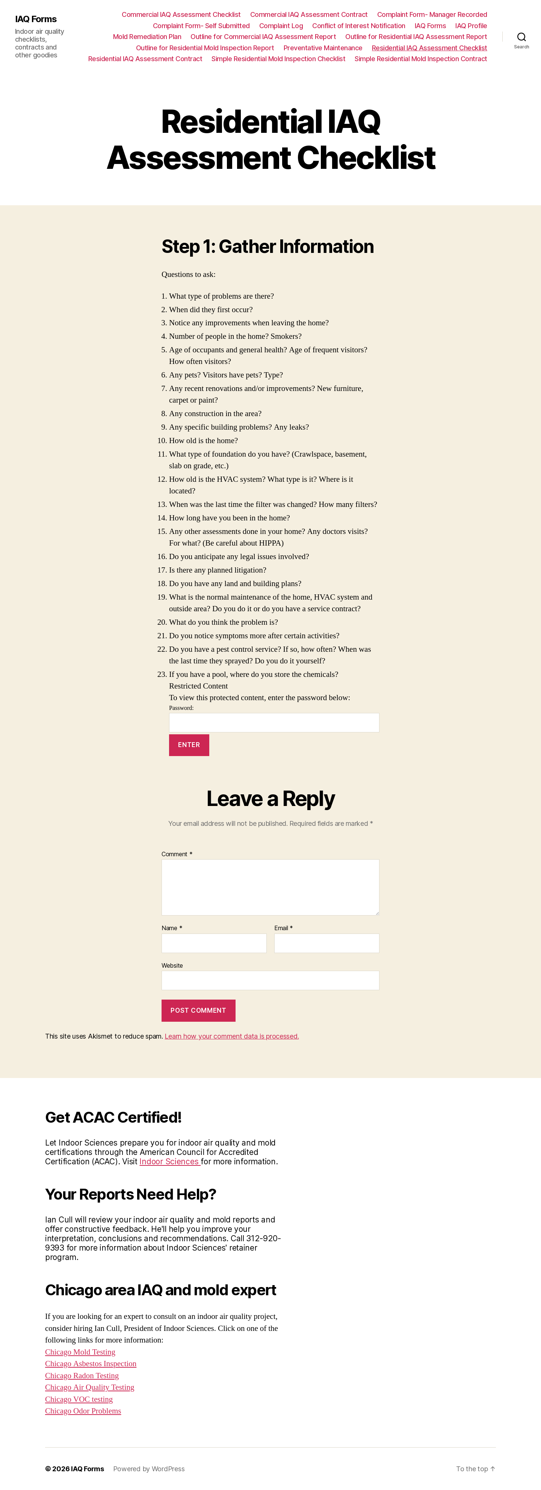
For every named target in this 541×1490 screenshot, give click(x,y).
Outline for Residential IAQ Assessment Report (416, 37)
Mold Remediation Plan (147, 37)
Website (172, 965)
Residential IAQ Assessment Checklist (429, 48)
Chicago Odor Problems (83, 1411)
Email (283, 928)
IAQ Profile (471, 26)
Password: (274, 718)
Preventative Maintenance (323, 48)
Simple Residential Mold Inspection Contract (421, 59)
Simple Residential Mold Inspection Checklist (278, 59)
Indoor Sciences (170, 1161)
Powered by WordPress (149, 1469)
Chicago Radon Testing (82, 1376)
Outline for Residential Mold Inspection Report (205, 48)
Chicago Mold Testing (80, 1352)
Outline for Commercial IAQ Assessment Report (263, 37)
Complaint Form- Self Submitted (201, 26)
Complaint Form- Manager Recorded (432, 14)
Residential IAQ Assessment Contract (145, 59)
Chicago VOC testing (79, 1399)
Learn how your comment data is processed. (232, 1036)
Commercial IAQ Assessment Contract (309, 14)
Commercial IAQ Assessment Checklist (181, 14)
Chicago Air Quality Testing (89, 1387)
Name (172, 928)
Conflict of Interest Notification (358, 26)
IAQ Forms (36, 19)
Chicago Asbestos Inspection (90, 1364)
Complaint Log (281, 26)
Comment (177, 854)
